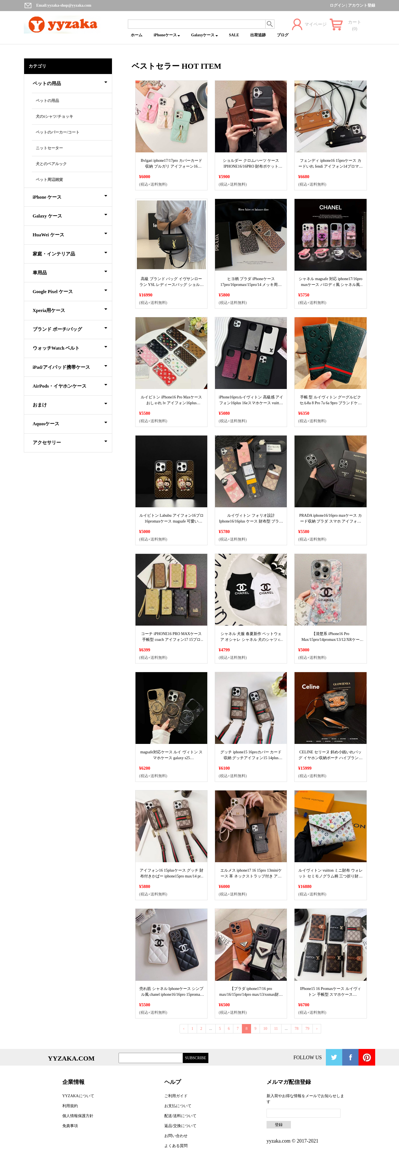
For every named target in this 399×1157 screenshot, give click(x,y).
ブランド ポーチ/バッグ (70, 328)
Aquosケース (70, 422)
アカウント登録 (361, 5)
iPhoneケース (167, 35)
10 (265, 1029)
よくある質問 (176, 1146)
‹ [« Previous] (184, 1029)
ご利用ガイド (176, 1096)
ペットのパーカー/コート (58, 132)
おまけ (70, 404)
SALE (234, 35)
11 (276, 1029)
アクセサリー (70, 441)
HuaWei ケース (70, 233)
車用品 (70, 271)
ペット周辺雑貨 (49, 180)
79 (307, 1029)
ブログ (282, 35)
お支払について (177, 1106)
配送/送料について (180, 1116)
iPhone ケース (70, 196)
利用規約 (70, 1106)
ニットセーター (49, 148)
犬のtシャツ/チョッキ (54, 116)
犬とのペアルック (51, 164)
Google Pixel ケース (70, 290)
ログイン (337, 5)
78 (296, 1029)
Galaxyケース (204, 35)
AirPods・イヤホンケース (70, 385)
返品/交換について (180, 1126)
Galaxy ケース (70, 215)
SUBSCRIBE (195, 1058)
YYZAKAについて (78, 1096)
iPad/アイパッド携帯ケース (70, 366)
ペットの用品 (70, 82)
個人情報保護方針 (77, 1116)
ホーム (136, 35)
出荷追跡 (258, 35)
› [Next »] (317, 1029)
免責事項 (70, 1126)
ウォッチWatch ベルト (70, 347)
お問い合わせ (176, 1136)
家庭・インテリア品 (70, 253)
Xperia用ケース (70, 309)
